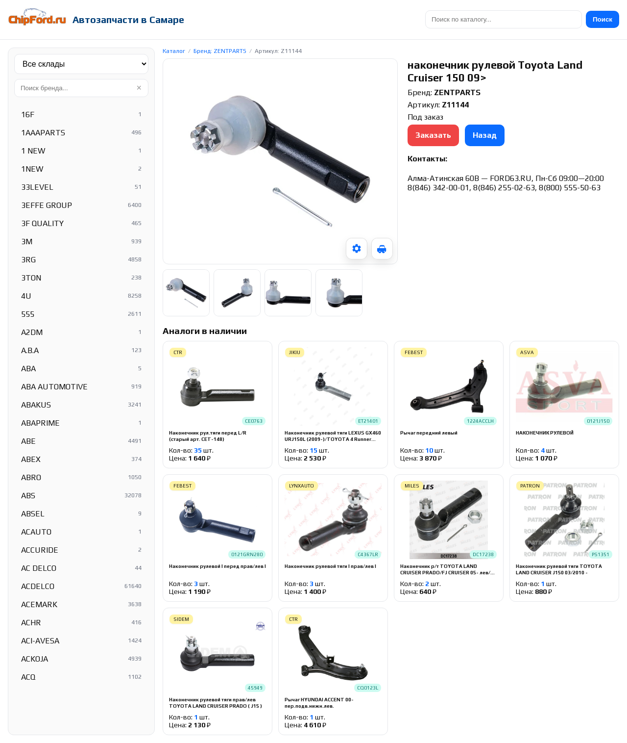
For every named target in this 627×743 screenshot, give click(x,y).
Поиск (602, 19)
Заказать (433, 135)
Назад (485, 135)
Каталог (174, 51)
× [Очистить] (139, 88)
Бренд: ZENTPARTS (219, 51)
